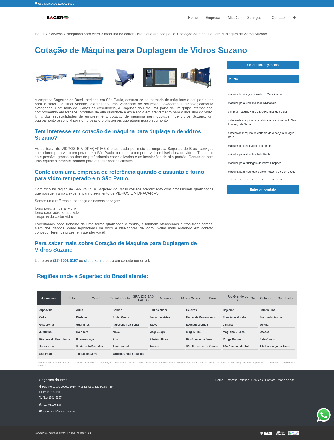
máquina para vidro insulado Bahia (249, 154)
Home (193, 18)
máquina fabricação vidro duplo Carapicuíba (255, 94)
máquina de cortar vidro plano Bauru (250, 145)
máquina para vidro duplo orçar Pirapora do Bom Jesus (261, 171)
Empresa (212, 18)
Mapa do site (286, 380)
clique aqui (93, 260)
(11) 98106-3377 (51, 404)
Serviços (254, 18)
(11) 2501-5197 (66, 260)
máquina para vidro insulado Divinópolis (252, 103)
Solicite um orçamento (263, 65)
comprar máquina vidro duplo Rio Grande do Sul (257, 111)
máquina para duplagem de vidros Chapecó (254, 163)
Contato (278, 18)
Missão (233, 18)
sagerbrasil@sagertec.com (57, 411)
